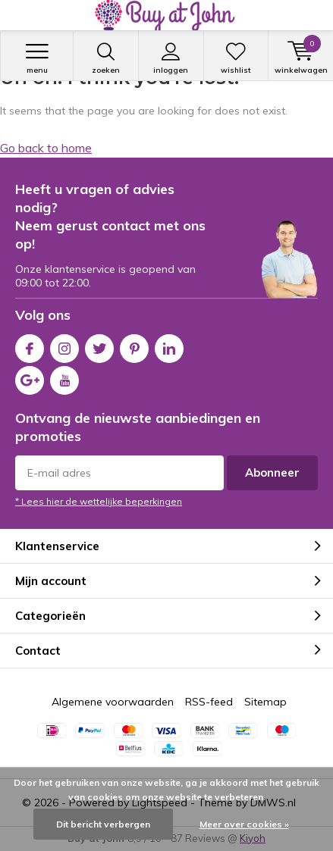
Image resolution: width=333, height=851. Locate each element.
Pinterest (134, 345)
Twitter (99, 345)
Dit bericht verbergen (103, 824)
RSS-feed (209, 702)
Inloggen (171, 58)
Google (29, 377)
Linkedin (169, 345)
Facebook (29, 345)
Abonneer (272, 472)
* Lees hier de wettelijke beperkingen (98, 501)
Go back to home (46, 147)
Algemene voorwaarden (113, 702)
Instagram (64, 345)
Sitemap (265, 702)
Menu (37, 58)
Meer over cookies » (244, 824)
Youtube (64, 377)
